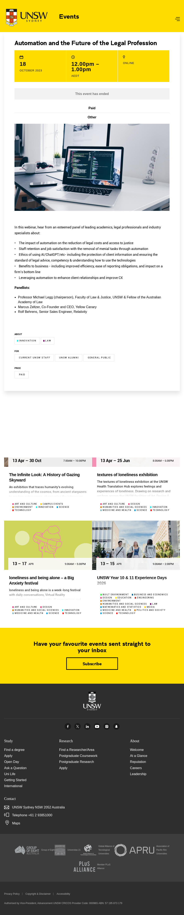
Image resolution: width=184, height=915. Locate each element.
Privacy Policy (12, 893)
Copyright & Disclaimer (38, 893)
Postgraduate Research (76, 762)
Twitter (77, 726)
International (13, 786)
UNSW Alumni (69, 357)
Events (69, 15)
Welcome (137, 750)
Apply (8, 756)
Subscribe (92, 663)
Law (47, 340)
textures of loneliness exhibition (127, 474)
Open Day (11, 762)
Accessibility (63, 893)
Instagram (106, 726)
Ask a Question (15, 768)
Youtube (97, 726)
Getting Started (15, 780)
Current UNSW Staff (34, 357)
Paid (22, 374)
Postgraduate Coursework (78, 756)
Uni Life (9, 774)
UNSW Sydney (116, 726)
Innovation (26, 340)
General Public (99, 357)
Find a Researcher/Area (76, 750)
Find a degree (14, 750)
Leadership (138, 774)
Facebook (68, 726)
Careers (136, 768)
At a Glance (138, 756)
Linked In (87, 726)
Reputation (138, 762)
